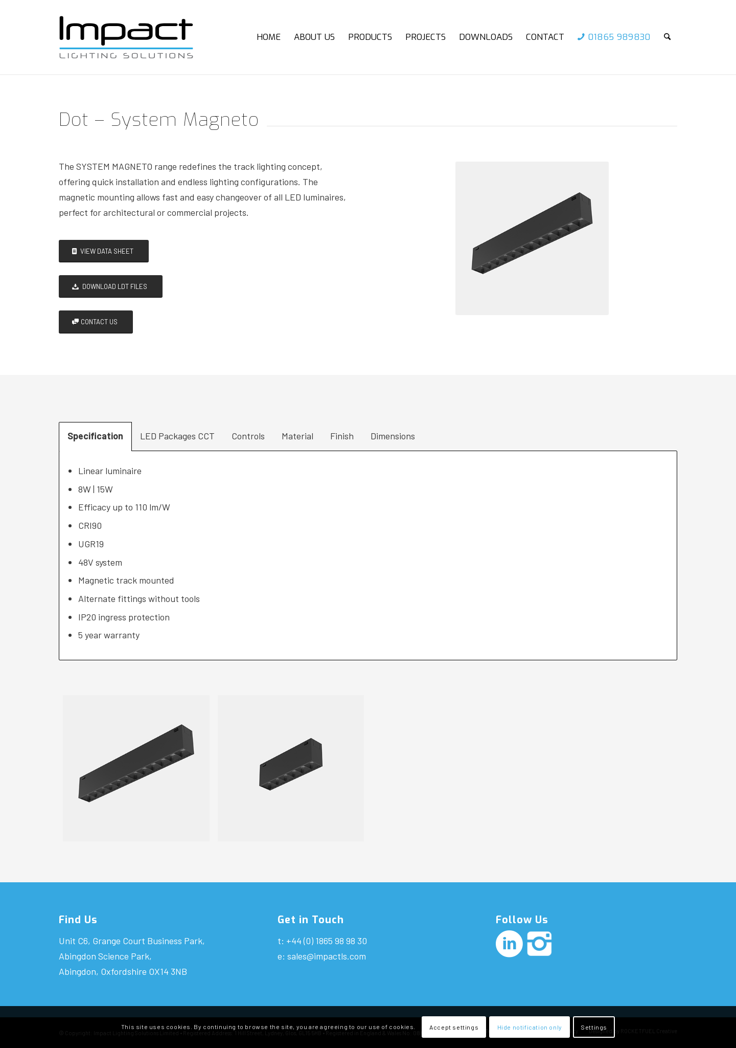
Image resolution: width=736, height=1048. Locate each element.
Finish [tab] (342, 435)
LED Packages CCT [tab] (177, 435)
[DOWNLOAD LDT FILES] (111, 286)
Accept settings (453, 1027)
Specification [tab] (95, 435)
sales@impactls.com (326, 956)
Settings (594, 1027)
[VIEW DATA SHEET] (104, 251)
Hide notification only (529, 1027)
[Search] (667, 37)
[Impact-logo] (135, 37)
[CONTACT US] (96, 321)
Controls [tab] (248, 435)
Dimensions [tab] (393, 435)
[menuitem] (268, 37)
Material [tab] (297, 435)
